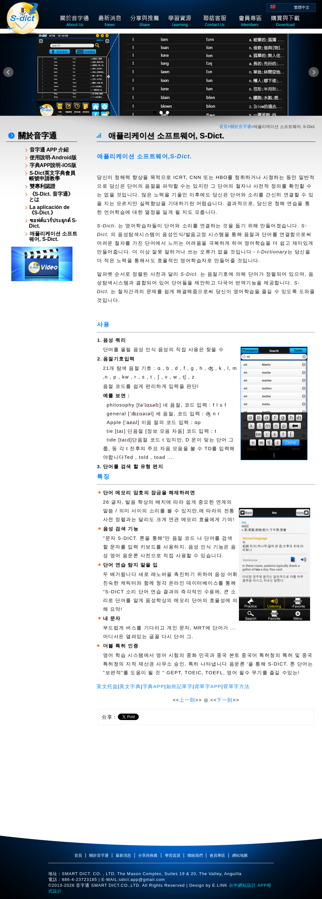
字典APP (154, 686)
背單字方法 (236, 686)
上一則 (187, 700)
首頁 (223, 126)
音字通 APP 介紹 (49, 150)
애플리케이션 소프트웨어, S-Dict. (53, 236)
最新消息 (123, 855)
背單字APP (208, 686)
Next (313, 72)
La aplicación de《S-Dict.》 (49, 209)
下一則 (225, 700)
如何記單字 (179, 686)
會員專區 (217, 855)
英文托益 (107, 686)
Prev (8, 72)
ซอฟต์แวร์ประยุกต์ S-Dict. (53, 223)
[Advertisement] (41, 381)
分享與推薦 (147, 855)
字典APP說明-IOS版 (53, 165)
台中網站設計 (241, 885)
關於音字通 (240, 126)
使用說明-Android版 (53, 157)
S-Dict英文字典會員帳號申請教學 (52, 175)
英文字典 (130, 686)
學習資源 (172, 855)
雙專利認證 (42, 186)
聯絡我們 (195, 855)
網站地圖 (240, 855)
